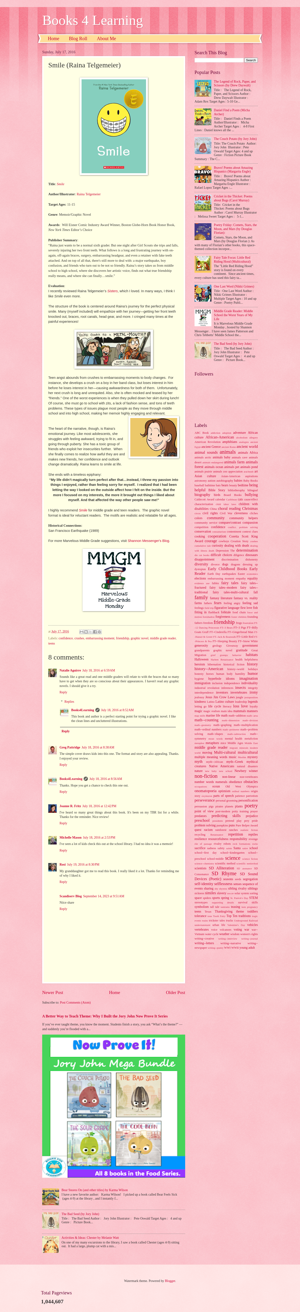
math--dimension (231, 720)
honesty (199, 673)
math (224, 715)
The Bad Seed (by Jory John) (80, 1214)
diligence (238, 555)
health (238, 659)
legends (253, 701)
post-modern (223, 811)
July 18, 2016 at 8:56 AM (105, 779)
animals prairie (203, 471)
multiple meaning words (211, 757)
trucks (229, 920)
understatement (202, 925)
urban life (219, 925)
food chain (239, 612)
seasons (228, 879)
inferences (227, 688)
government (250, 645)
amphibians (229, 442)
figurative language (227, 608)
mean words (216, 738)
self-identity (204, 884)
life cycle (214, 706)
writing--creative (204, 938)
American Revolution (208, 442)
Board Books (232, 495)
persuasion (201, 806)
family (201, 597)
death (211, 550)
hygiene (199, 678)
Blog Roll (78, 38)
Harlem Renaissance (222, 659)
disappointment (204, 559)
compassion (250, 522)
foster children (239, 616)
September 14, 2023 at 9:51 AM (103, 896)
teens (51, 643)
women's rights (249, 934)
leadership (241, 701)
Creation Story (239, 541)
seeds (238, 879)
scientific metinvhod (247, 863)
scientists (200, 868)
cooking (200, 536)
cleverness (241, 513)
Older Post (175, 992)
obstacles (251, 781)
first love (246, 608)
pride (255, 820)
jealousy (199, 697)
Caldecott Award (204, 499)
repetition (235, 834)
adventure (239, 432)
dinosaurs (251, 555)
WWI (227, 947)
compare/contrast (230, 522)
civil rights (210, 513)
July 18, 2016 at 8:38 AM (98, 747)
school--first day (206, 852)
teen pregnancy (249, 906)
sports (216, 898)
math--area (252, 715)
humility (240, 673)
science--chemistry (204, 863)
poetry (251, 806)
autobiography (224, 480)
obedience (235, 782)
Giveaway (232, 645)
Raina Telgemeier (89, 194)
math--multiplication (246, 725)
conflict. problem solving (243, 527)
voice (214, 929)
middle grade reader (163, 638)
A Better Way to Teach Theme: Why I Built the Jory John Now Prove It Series (105, 1016)
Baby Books (250, 480)
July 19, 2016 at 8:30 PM (83, 864)
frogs (239, 623)
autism (211, 480)
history (252, 664)
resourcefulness (218, 839)
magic (198, 711)
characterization (204, 504)
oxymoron (207, 795)
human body (224, 673)
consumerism (219, 531)
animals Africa (248, 452)
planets (229, 806)
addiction (215, 432)
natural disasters (247, 766)
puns (232, 825)
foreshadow (209, 616)
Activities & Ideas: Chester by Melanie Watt (90, 1237)
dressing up (250, 564)
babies (238, 480)
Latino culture (224, 701)
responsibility (238, 839)
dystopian (200, 569)
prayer (254, 811)
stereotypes (201, 902)
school (253, 848)
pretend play (233, 820)
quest (198, 830)
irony (254, 692)
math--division (250, 720)
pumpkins (222, 825)
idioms (230, 678)
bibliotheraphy (236, 490)
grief (213, 655)
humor (253, 673)
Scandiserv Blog (71, 896)
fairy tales (229, 583)
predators (200, 816)
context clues (250, 531)
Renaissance (216, 834)
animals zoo (220, 471)
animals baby (221, 457)
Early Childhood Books (227, 569)
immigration (202, 683)
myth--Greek (234, 761)
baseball (199, 485)
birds (217, 495)
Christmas (250, 508)
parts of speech (223, 796)
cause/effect (251, 499)
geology (217, 645)
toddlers (253, 911)
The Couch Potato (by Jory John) (235, 139)
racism (208, 830)
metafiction (251, 738)
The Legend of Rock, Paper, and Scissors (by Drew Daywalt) (235, 83)
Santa (237, 848)
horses (210, 673)
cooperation (217, 536)
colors (198, 518)
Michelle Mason (71, 837)
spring (225, 898)
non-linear (229, 777)
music (232, 757)
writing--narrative (230, 943)
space (198, 898)
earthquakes (229, 573)
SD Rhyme (224, 873)
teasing (235, 907)
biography (202, 494)
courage (211, 541)
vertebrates (202, 929)
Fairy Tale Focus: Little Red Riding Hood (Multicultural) (232, 259)
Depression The (225, 550)
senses (237, 884)
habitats (252, 654)
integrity (253, 688)
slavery (221, 893)
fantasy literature (221, 598)
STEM (253, 898)
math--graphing (222, 725)
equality (253, 578)
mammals (239, 711)
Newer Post (52, 992)
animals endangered (212, 462)
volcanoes (226, 929)
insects (240, 687)
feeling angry (232, 603)
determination (247, 550)
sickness (199, 893)
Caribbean (231, 499)
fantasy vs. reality (246, 598)
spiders (207, 898)
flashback (214, 612)
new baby (211, 771)
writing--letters (204, 943)
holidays (253, 669)
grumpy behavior (230, 655)
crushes (79, 638)
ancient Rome (228, 446)
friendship (122, 638)
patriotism (252, 796)
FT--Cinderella (218, 632)
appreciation (235, 471)
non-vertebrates (249, 777)
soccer (230, 893)
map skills (200, 715)
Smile (60, 184)
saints (229, 848)
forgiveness (223, 616)
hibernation (214, 664)
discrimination (229, 559)
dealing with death (236, 545)
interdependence (204, 692)
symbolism (202, 907)
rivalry (217, 843)
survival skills (248, 902)
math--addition (237, 715)
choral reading (229, 508)
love (244, 706)
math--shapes (215, 734)
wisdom (234, 934)
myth (198, 761)
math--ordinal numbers (208, 729)
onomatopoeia (206, 791)
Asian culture (205, 476)
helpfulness (251, 659)
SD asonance (244, 868)
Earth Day (213, 573)
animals (228, 452)
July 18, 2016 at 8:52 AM (117, 710)
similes (210, 893)
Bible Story (216, 490)
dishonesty (251, 559)
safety (221, 848)
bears (224, 485)
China (213, 508)
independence (232, 683)
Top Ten (231, 916)
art (256, 471)
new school (225, 771)
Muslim (242, 757)
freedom (208, 623)
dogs (225, 564)
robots (227, 843)
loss (236, 706)
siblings (253, 888)
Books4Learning (82, 710)
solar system (241, 893)
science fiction (250, 858)
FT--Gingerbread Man (240, 632)
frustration (248, 622)
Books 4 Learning (92, 20)
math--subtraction (236, 734)
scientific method (225, 863)
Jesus (208, 697)
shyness (223, 888)
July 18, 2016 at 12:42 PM (99, 806)
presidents (217, 820)
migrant (234, 747)
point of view (204, 811)
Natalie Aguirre (70, 670)
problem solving (205, 825)
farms (198, 603)
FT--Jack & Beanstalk (224, 636)
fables (215, 583)
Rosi (63, 864)
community (216, 518)
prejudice (252, 816)
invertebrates (238, 692)
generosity (201, 645)
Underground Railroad (246, 920)
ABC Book (202, 432)
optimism (224, 791)
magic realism (211, 711)
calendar (220, 499)
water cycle (211, 934)
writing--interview (227, 938)
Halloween (202, 659)
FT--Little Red (244, 636)
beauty (233, 485)
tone (210, 916)
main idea (226, 711)
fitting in (201, 612)
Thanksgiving (223, 911)
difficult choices (221, 555)
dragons (235, 564)
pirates (219, 806)
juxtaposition (251, 697)
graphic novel (139, 638)
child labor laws (226, 504)
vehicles (252, 925)
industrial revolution (207, 688)
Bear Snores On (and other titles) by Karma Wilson (95, 1190)
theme (240, 911)
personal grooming (227, 800)
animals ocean (214, 467)
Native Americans (221, 766)
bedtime (243, 485)
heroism (200, 664)
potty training (240, 811)
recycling (200, 834)
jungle (239, 697)
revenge (253, 839)
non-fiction (206, 776)
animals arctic (203, 457)
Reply (63, 692)
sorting (254, 893)
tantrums (225, 906)
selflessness (223, 884)
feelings (199, 608)
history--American (209, 669)
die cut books (202, 555)
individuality (249, 683)
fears (217, 603)
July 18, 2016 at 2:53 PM (99, 837)
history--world (235, 669)
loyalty (254, 706)
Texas (208, 911)
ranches (233, 830)
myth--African (214, 761)
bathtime (210, 485)
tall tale (214, 907)
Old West (233, 786)
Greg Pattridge (70, 747)
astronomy (201, 480)
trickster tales (217, 920)
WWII (235, 947)
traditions (245, 916)
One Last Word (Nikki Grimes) (234, 286)
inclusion (217, 683)
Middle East (251, 743)
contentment (234, 531)
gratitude (242, 650)
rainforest (220, 830)
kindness (200, 701)
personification (248, 800)
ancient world (247, 446)
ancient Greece (211, 447)
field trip (209, 607)
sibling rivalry (237, 888)
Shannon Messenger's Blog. (149, 541)
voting (238, 929)
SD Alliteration (221, 868)
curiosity (217, 545)
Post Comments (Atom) (75, 1002)
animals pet (231, 467)
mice (223, 743)
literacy (227, 706)
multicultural (248, 752)
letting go (200, 706)
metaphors (212, 743)
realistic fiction (249, 830)
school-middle (215, 858)
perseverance (205, 800)
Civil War (226, 513)
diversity (201, 564)
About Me (106, 38)
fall (256, 592)
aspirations (251, 476)
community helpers (243, 518)
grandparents (202, 650)
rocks (255, 843)
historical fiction (233, 664)
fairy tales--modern (223, 587)
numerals (221, 782)
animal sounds (206, 452)
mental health (233, 738)
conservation (203, 531)
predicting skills (226, 815)
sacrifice (200, 848)
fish (255, 608)
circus (198, 513)
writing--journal (249, 938)
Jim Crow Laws (224, 697)
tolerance (200, 916)
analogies (244, 442)
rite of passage (203, 843)
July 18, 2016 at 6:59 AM (98, 670)
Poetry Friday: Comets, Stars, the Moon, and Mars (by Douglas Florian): (235, 228)
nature (198, 771)
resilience (201, 839)
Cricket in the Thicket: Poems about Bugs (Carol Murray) (233, 198)
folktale (226, 612)
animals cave (240, 457)
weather (224, 934)
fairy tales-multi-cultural (231, 592)
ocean (216, 786)
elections (200, 578)
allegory (253, 437)
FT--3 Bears (226, 627)
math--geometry (203, 725)
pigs (211, 806)
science (232, 858)
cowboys (224, 541)
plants (239, 806)
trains (205, 920)
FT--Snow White (248, 641)
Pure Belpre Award (247, 825)
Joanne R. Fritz (70, 806)
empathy (241, 578)
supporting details (223, 902)
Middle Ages (235, 743)
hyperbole (214, 678)
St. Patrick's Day (239, 898)
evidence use (202, 583)
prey (246, 820)
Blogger (170, 1281)
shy (216, 888)
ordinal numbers (241, 791)
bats (218, 485)
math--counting (206, 720)
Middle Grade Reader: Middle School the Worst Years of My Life (233, 315)
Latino (210, 701)
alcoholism (242, 437)
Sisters (112, 291)
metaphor (199, 743)
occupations (201, 786)
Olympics (252, 786)
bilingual (253, 490)
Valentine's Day (236, 925)
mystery (253, 757)
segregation (250, 879)
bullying (251, 494)
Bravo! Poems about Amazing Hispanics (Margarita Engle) (233, 169)
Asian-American (230, 476)
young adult (247, 947)
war (246, 929)
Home (53, 38)
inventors (222, 692)
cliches (254, 513)
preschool (202, 820)
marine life (213, 715)
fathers (208, 603)
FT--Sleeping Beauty (225, 641)
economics (252, 573)
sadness (211, 848)
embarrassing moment (100, 638)
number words (204, 782)
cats (240, 499)
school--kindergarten (232, 852)
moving (207, 752)
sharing (209, 888)
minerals (243, 747)
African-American (220, 437)
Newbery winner (246, 771)
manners (252, 711)
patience (240, 796)
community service (206, 522)
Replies (69, 701)
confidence (66, 638)
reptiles (253, 834)
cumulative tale (203, 545)
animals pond (249, 467)
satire (245, 848)
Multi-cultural (225, 752)
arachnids (248, 471)
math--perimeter (231, 729)
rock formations (241, 843)
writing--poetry (215, 947)
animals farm (234, 462)
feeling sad (250, 603)
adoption (226, 432)
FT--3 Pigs (239, 627)
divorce (215, 564)
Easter (241, 573)
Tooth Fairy (219, 916)
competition (201, 527)
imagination (248, 678)
